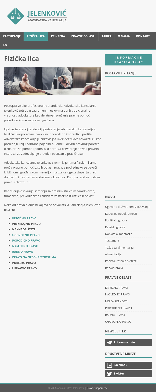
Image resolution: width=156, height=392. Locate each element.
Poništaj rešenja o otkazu (121, 261)
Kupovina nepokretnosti (121, 214)
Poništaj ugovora (116, 220)
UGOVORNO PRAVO (26, 235)
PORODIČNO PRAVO (26, 240)
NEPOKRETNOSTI (116, 301)
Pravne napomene (97, 388)
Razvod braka (114, 268)
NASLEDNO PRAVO (25, 246)
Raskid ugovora (115, 227)
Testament (112, 241)
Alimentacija (113, 254)
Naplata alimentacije (118, 234)
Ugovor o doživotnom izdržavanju (127, 207)
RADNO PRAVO (22, 252)
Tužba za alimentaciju (119, 247)
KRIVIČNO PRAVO (24, 218)
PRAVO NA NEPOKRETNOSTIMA (34, 257)
